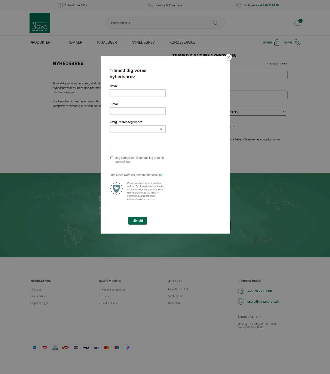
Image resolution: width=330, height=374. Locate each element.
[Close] (228, 57)
